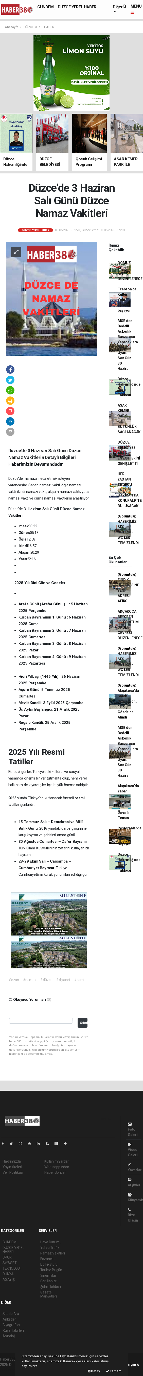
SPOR (7, 1257)
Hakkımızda (12, 1161)
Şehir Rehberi (50, 1287)
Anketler (9, 1319)
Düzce (66, 509)
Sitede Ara (11, 1314)
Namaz (79, 509)
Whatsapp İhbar (56, 1167)
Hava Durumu (51, 1242)
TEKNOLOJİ (12, 1268)
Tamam (113, 1371)
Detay (94, 1371)
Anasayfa (12, 27)
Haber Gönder (55, 1172)
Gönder (84, 1023)
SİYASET (10, 1263)
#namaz (30, 980)
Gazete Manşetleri (48, 1294)
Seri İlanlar (48, 1281)
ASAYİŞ (9, 1280)
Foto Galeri (133, 1129)
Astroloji (9, 1336)
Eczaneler (48, 1259)
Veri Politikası (13, 1172)
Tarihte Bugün (51, 1270)
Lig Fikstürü (49, 1264)
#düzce (46, 980)
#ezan (14, 980)
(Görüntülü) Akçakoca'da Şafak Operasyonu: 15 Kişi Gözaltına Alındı (128, 701)
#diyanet (63, 980)
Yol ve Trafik (50, 1248)
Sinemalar (48, 1275)
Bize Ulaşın (133, 1215)
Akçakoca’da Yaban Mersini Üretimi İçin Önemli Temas (128, 802)
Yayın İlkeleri (12, 1167)
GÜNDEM (45, 7)
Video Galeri (133, 1150)
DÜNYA (8, 1274)
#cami (79, 980)
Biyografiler (12, 1325)
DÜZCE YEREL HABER (77, 7)
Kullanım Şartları (56, 1161)
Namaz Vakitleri (52, 1253)
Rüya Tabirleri (13, 1330)
